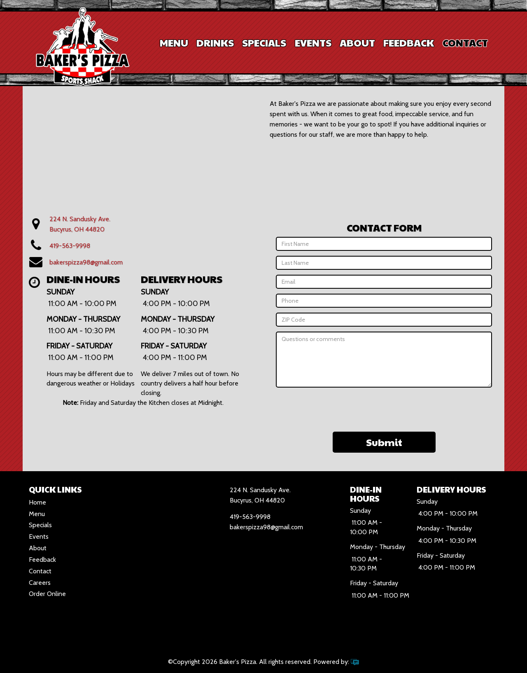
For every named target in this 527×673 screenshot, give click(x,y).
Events (313, 42)
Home (37, 502)
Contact (465, 42)
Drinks (215, 42)
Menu (174, 42)
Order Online (47, 594)
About (357, 42)
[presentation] (384, 409)
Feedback (408, 42)
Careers (40, 583)
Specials (264, 42)
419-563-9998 (69, 246)
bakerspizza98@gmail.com (86, 262)
